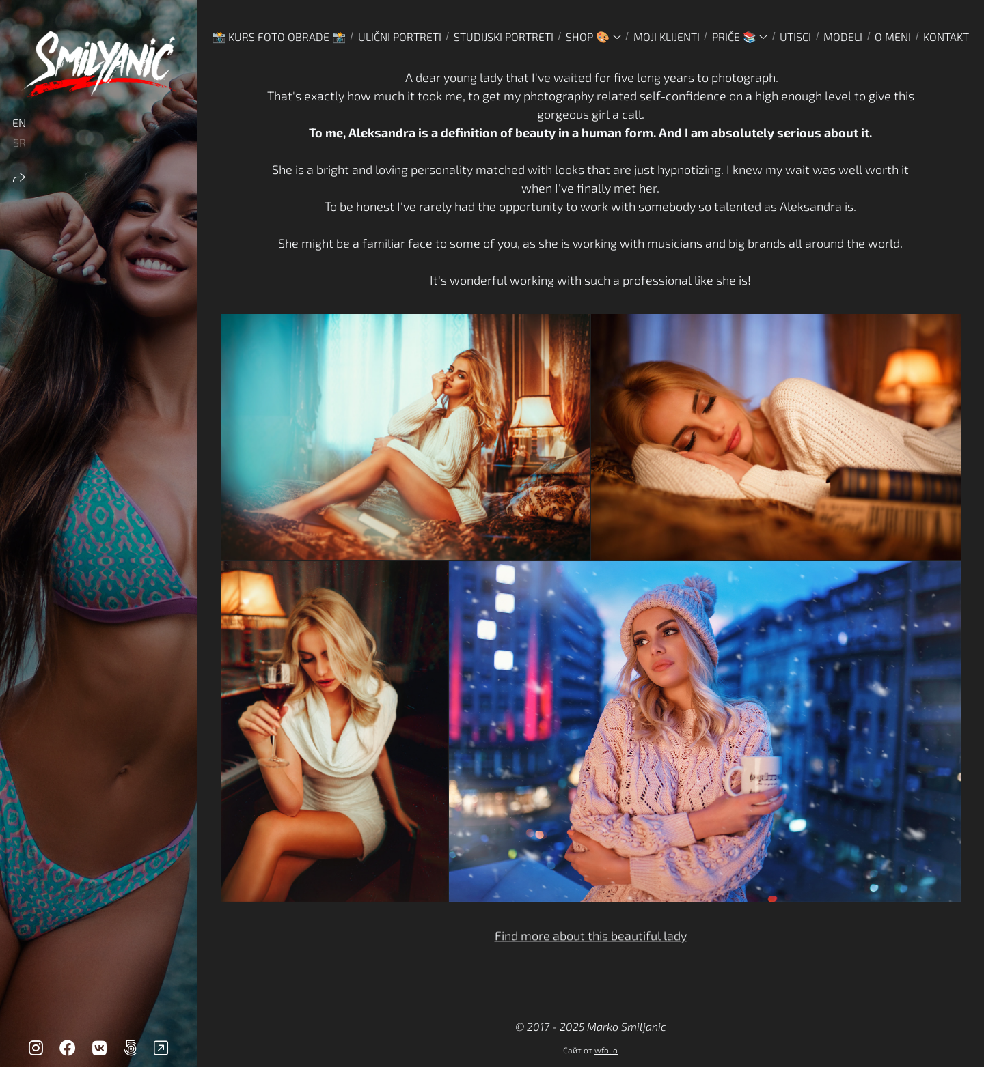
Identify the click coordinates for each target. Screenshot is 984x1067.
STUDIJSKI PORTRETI (504, 36)
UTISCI (795, 36)
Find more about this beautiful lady (591, 938)
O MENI (893, 36)
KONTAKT (946, 36)
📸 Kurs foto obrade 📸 (279, 36)
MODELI (842, 36)
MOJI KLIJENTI (666, 36)
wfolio (606, 1050)
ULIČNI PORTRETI (399, 36)
